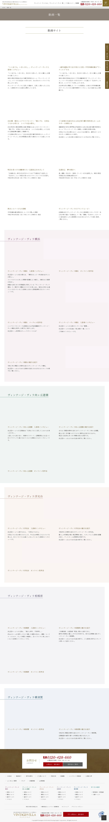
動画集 (77, 3)
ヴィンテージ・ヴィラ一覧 (56, 3)
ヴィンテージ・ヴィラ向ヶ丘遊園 (29, 788)
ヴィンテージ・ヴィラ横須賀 (81, 788)
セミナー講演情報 (107, 80)
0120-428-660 (93, 4)
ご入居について (69, 3)
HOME (9, 776)
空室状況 (53, 776)
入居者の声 (88, 776)
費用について (10, 794)
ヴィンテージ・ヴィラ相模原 (64, 788)
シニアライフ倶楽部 (75, 776)
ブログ (23, 781)
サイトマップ (65, 806)
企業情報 (42, 781)
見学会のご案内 (73, 764)
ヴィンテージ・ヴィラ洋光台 (46, 788)
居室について (10, 792)
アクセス (9, 799)
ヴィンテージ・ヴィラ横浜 (12, 788)
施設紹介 (18, 776)
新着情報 (32, 781)
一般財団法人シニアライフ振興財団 (49, 806)
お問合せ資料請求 (107, 52)
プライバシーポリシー (77, 806)
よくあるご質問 (12, 781)
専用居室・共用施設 (98, 792)
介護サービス (96, 794)
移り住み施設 (95, 787)
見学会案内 (107, 66)
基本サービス (10, 797)
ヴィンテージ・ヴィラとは (41, 3)
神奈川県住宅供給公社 (31, 806)
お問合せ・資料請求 (53, 764)
